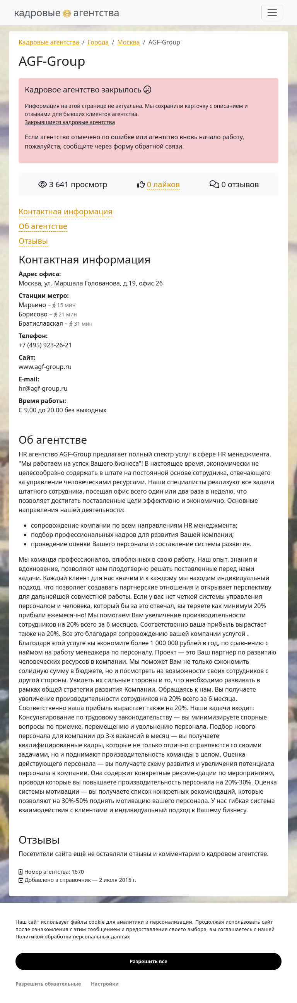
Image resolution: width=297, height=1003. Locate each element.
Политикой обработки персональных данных (72, 936)
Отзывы (33, 241)
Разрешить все (148, 961)
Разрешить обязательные (48, 983)
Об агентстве (43, 226)
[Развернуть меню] (272, 12)
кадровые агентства (66, 12)
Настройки (105, 983)
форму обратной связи (147, 146)
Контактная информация (66, 211)
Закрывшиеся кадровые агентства (70, 122)
